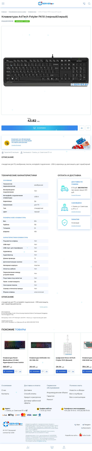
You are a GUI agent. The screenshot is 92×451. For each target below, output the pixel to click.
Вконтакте (86, 428)
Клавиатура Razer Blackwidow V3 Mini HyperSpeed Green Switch (13, 360)
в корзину (9, 371)
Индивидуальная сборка (57, 393)
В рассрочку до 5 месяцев (22, 141)
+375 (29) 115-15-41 (70, 410)
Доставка (28, 390)
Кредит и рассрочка (32, 397)
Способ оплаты (30, 394)
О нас (3, 390)
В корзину (39, 128)
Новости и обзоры (76, 390)
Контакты (5, 394)
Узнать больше (16, 145)
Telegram (86, 425)
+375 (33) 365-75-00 (83, 410)
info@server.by (41, 441)
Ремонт (50, 400)
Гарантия (50, 396)
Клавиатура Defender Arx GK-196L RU (39, 359)
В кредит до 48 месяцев (21, 139)
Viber (77, 425)
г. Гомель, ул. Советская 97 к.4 (16, 410)
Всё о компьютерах (77, 397)
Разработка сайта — (72, 435)
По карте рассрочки (19, 142)
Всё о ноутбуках (75, 394)
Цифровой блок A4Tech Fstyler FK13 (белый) (65, 359)
